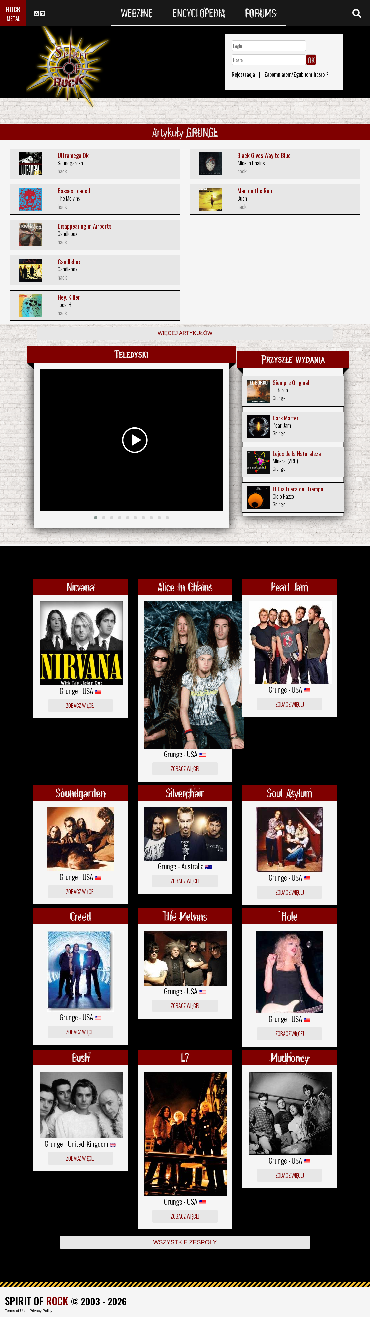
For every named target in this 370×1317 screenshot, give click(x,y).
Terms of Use (15, 1311)
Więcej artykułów (185, 333)
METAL (13, 18)
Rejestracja (243, 74)
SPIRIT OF (36, 1300)
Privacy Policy (41, 1311)
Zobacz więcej (80, 705)
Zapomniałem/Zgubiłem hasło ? (296, 74)
